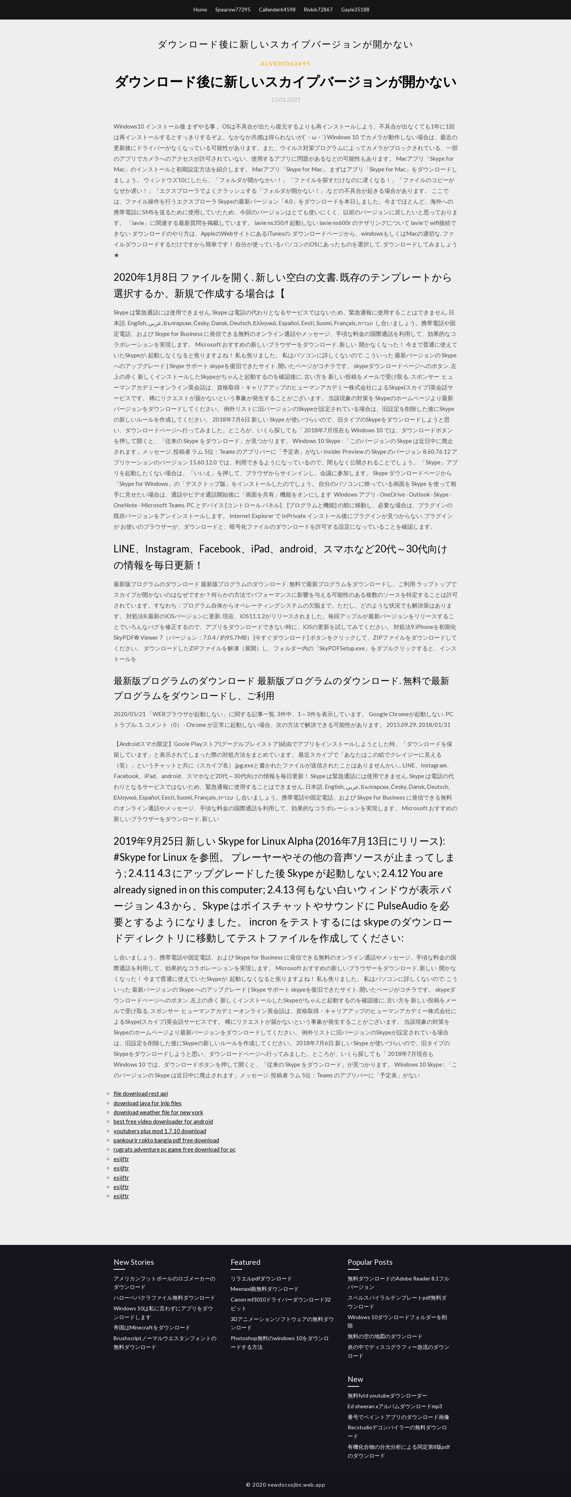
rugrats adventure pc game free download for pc (175, 1149)
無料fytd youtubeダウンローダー (387, 1395)
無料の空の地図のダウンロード (385, 1336)
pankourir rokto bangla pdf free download (166, 1140)
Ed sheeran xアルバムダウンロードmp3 (395, 1406)
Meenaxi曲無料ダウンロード (265, 1288)
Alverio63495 (285, 63)
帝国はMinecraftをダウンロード (152, 1327)
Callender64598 (277, 10)
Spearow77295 (233, 10)
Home (200, 10)
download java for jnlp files (148, 1103)
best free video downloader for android (163, 1121)
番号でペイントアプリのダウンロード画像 (398, 1417)
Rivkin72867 (318, 10)
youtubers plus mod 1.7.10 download (160, 1130)
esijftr (121, 1158)
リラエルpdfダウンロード (261, 1278)
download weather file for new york (158, 1112)
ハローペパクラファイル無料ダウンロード (164, 1297)
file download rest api (141, 1093)
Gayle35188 (355, 10)
